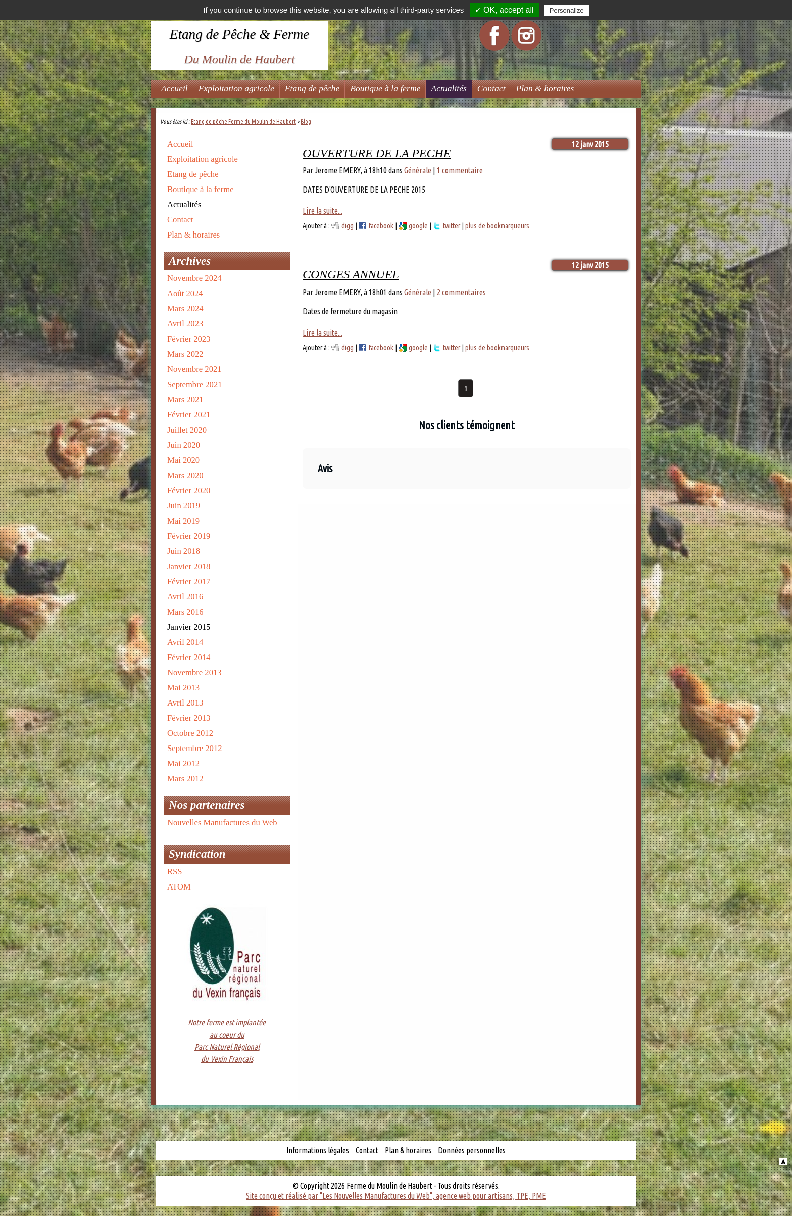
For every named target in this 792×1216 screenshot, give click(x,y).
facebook (381, 226)
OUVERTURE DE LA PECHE (377, 153)
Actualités (448, 88)
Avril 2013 (185, 703)
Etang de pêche (312, 88)
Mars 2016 (185, 612)
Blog (306, 121)
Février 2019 (188, 536)
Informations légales (317, 1150)
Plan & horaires (545, 88)
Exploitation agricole (236, 88)
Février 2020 (188, 490)
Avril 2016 (185, 596)
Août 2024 (185, 293)
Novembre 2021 (194, 369)
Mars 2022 (185, 354)
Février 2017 (188, 581)
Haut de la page (783, 1161)
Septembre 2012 (194, 748)
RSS (174, 871)
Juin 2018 (183, 551)
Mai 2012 (183, 763)
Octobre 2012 (190, 733)
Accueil (174, 88)
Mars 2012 (185, 778)
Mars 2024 (185, 308)
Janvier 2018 (188, 566)
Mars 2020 (185, 475)
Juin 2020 (183, 445)
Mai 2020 (183, 460)
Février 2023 (188, 339)
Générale (417, 170)
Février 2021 (188, 414)
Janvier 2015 (188, 627)
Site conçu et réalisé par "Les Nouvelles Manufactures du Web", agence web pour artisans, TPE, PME (396, 1195)
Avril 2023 (185, 324)
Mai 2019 (183, 521)
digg (347, 226)
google (418, 226)
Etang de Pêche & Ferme (239, 34)
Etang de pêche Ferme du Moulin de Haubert (243, 121)
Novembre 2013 (194, 672)
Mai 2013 (183, 687)
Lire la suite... (322, 210)
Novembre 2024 (194, 278)
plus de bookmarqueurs (497, 226)
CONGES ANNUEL (351, 274)
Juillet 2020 (187, 430)
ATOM (179, 887)
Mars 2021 (185, 399)
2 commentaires (461, 292)
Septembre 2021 (194, 384)
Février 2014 (188, 657)
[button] (302, 499)
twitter (451, 226)
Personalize (567, 10)
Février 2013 (188, 718)
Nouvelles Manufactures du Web (222, 822)
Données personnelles (472, 1150)
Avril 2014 (185, 642)
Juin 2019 (183, 505)
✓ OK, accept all (504, 10)
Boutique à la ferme (385, 88)
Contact (491, 88)
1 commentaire (460, 170)
